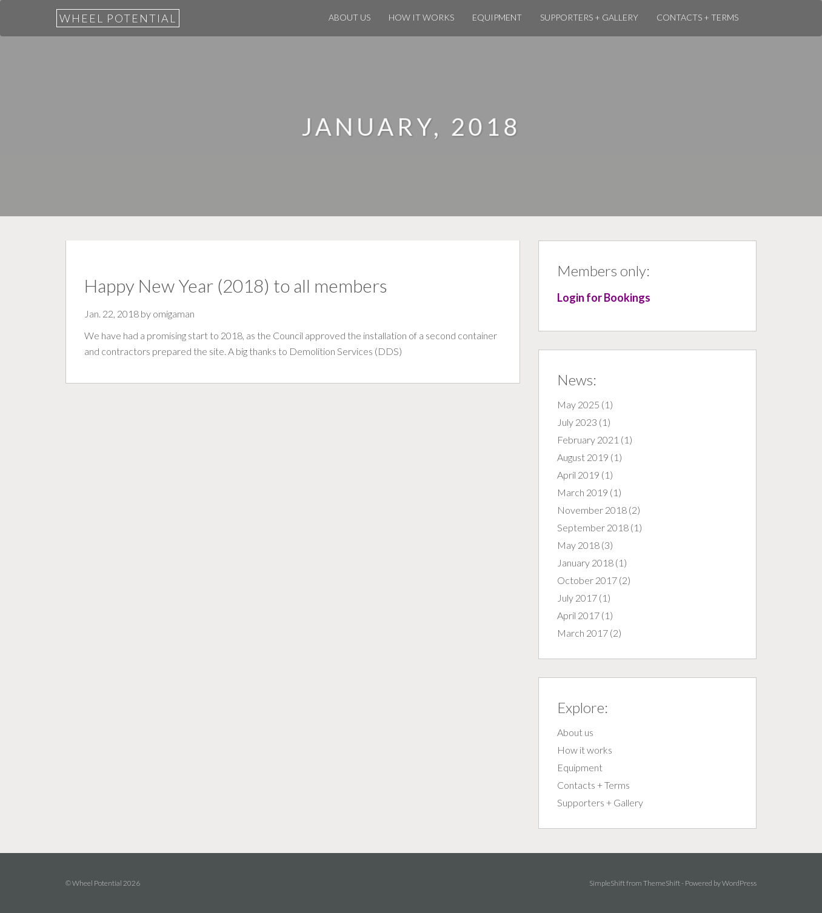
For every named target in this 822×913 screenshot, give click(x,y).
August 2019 (583, 457)
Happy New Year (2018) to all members (235, 285)
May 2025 (578, 404)
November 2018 (592, 510)
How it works (421, 17)
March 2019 (582, 492)
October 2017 (587, 580)
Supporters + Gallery (589, 17)
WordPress (739, 883)
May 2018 (578, 545)
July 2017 (577, 597)
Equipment (497, 17)
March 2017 (582, 633)
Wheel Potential (117, 18)
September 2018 (593, 527)
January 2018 (585, 562)
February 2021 (588, 439)
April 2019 (578, 474)
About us (349, 17)
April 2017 (578, 615)
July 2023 (577, 422)
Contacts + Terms (697, 17)
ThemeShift (661, 883)
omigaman (174, 313)
